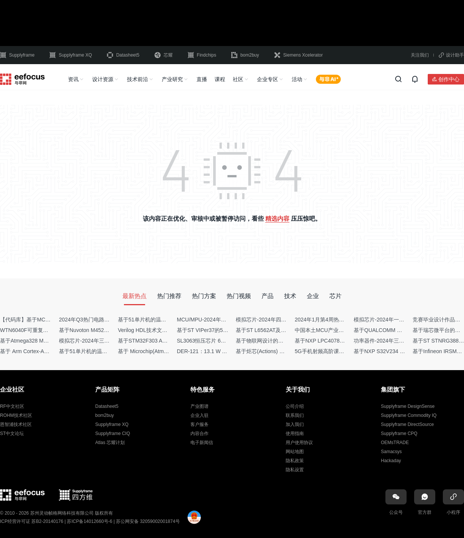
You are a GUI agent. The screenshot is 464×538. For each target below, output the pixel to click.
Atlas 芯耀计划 (110, 442)
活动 (297, 79)
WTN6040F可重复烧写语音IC (35, 330)
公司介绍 (295, 406)
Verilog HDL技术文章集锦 (148, 330)
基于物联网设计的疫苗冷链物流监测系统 (283, 341)
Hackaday (391, 460)
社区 (238, 79)
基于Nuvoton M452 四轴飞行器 (95, 330)
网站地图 (295, 451)
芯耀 (164, 55)
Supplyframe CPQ (399, 433)
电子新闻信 (201, 442)
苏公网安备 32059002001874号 (148, 521)
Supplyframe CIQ (112, 433)
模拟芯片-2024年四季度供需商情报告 (279, 320)
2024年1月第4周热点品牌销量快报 (335, 320)
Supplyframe (17, 55)
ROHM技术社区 (16, 415)
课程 (220, 79)
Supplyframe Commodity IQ (408, 415)
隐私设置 (295, 469)
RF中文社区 (12, 406)
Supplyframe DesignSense (408, 406)
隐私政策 (295, 460)
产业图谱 (199, 406)
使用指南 (295, 433)
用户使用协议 (299, 442)
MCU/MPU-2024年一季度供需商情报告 (223, 320)
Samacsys (391, 451)
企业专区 (267, 79)
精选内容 (277, 218)
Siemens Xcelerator (298, 55)
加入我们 (295, 424)
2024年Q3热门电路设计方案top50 (99, 320)
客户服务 (199, 424)
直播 (201, 79)
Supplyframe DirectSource (407, 424)
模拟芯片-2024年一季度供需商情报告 (397, 320)
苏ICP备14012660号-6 (89, 521)
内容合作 (199, 433)
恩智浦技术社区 (16, 424)
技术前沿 (137, 79)
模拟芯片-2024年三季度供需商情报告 (103, 341)
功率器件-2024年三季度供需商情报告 (397, 341)
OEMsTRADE (395, 442)
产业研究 (172, 79)
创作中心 (448, 79)
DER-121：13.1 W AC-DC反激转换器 (221, 351)
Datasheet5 (123, 55)
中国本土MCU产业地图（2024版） (336, 330)
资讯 (73, 79)
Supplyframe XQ (70, 55)
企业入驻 (199, 415)
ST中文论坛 (12, 433)
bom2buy (245, 55)
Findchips (202, 55)
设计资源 (102, 79)
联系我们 (295, 415)
